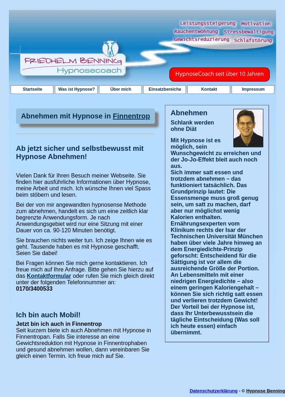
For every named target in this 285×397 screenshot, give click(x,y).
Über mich (120, 89)
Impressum (253, 89)
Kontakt (209, 89)
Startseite (32, 89)
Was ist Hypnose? (76, 89)
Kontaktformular (49, 276)
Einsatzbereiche (165, 89)
